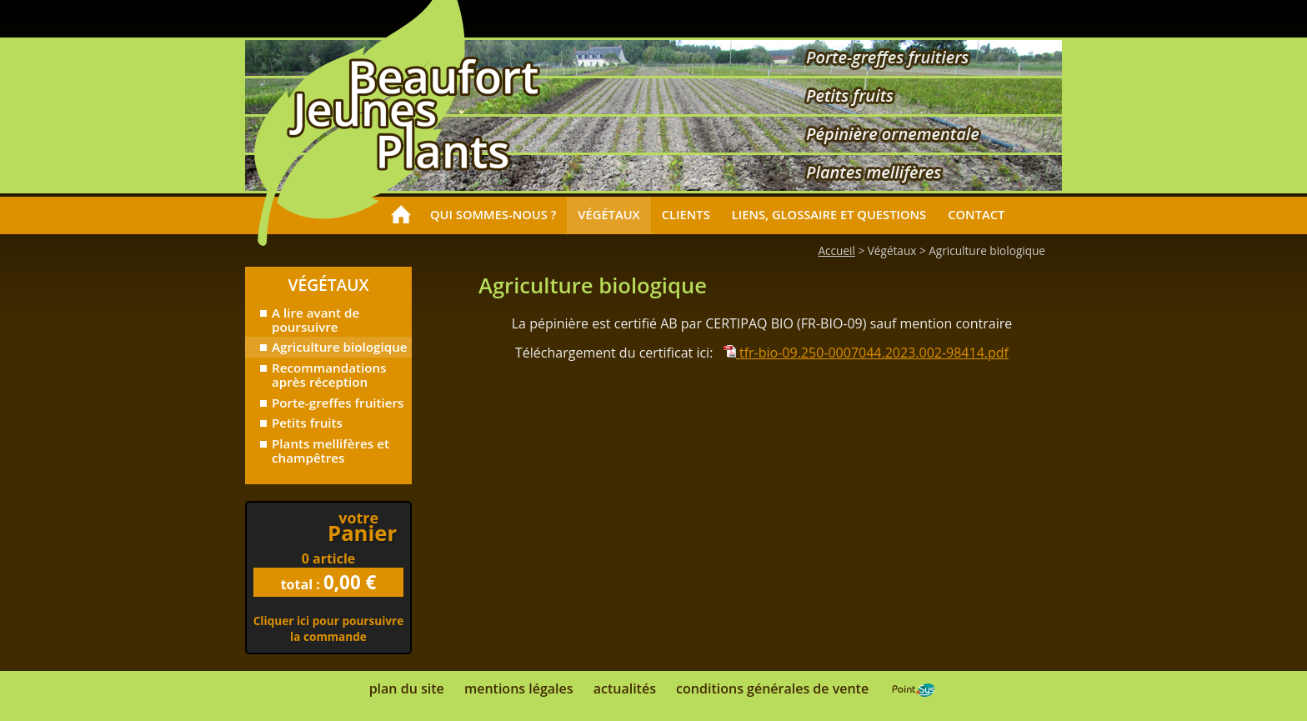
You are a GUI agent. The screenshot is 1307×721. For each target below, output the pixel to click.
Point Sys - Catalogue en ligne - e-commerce (913, 690)
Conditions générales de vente (772, 688)
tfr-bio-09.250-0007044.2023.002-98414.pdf (866, 352)
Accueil (836, 250)
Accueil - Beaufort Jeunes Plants (413, 113)
